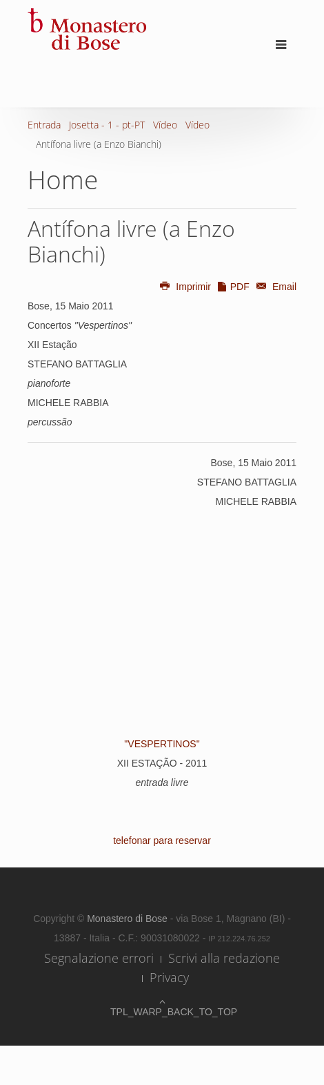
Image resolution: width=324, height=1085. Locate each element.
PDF (233, 286)
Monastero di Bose (128, 918)
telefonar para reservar (162, 840)
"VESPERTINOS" (161, 743)
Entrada (44, 124)
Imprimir (185, 286)
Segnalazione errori (99, 958)
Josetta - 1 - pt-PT (107, 124)
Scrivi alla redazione (224, 958)
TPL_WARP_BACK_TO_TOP (162, 1011)
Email (274, 286)
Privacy (169, 977)
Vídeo (165, 124)
